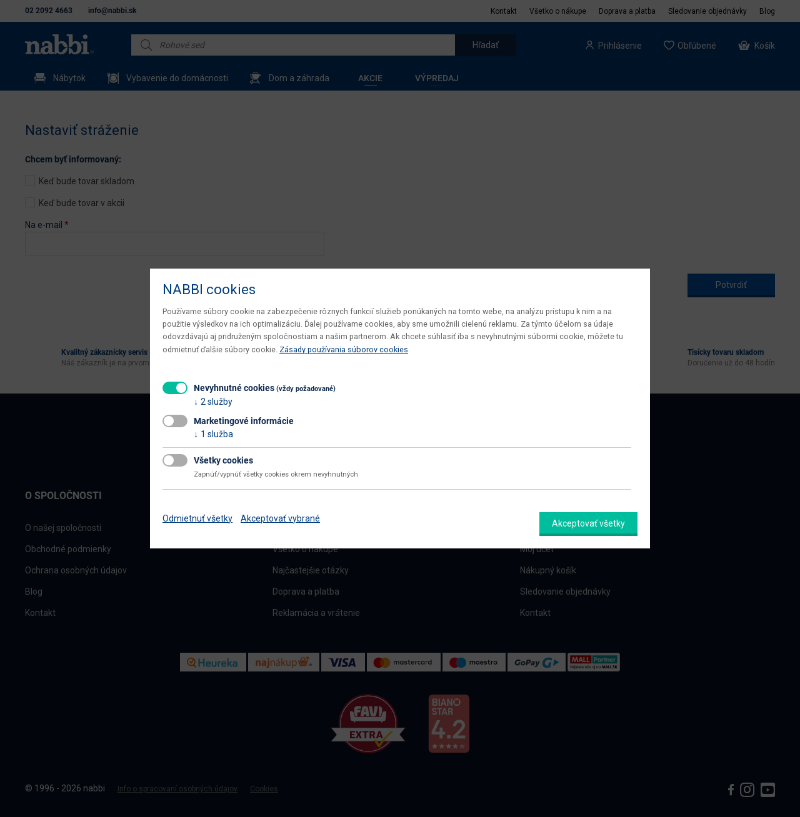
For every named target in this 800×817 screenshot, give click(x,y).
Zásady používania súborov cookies (343, 349)
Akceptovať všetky (588, 523)
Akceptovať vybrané (280, 518)
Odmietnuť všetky (197, 518)
